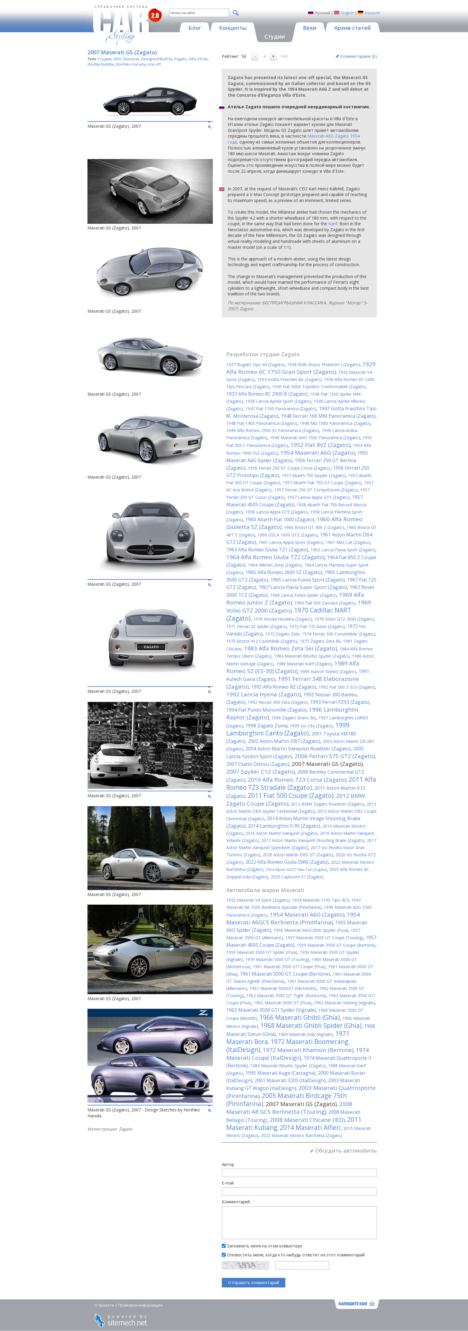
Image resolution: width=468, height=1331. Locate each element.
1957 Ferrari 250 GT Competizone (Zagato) (316, 490)
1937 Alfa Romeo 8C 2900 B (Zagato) (266, 394)
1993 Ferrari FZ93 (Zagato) (340, 702)
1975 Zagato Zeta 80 (320, 641)
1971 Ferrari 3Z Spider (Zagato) (256, 626)
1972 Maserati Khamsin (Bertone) (308, 1050)
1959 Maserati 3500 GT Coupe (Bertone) (336, 945)
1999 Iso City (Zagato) (311, 726)
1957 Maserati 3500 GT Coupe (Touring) (324, 937)
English (347, 13)
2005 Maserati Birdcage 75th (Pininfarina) (286, 1099)
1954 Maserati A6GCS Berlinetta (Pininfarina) (293, 918)
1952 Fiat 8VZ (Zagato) (320, 445)
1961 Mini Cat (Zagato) (348, 542)
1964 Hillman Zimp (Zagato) (275, 565)
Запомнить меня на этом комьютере (264, 1246)
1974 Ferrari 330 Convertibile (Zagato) (338, 634)
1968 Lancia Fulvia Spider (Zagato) (303, 595)
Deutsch (372, 13)
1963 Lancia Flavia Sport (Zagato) (342, 550)
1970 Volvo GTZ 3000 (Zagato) (344, 619)
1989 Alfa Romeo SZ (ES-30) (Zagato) (292, 667)
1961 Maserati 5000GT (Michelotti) (283, 988)
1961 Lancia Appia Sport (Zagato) (290, 542)
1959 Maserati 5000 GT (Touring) (277, 959)
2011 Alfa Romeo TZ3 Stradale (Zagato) (301, 783)
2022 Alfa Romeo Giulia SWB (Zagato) (287, 862)
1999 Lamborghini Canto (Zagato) (288, 729)
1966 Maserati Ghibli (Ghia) (299, 1017)
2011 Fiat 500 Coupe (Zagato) (291, 795)
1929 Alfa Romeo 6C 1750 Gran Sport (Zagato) (300, 368)
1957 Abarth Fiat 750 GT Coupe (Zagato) (322, 482)
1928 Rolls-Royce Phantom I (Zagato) (323, 364)
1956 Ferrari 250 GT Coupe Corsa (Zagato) (289, 468)
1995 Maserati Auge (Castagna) (280, 1073)
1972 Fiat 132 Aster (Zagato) (317, 626)
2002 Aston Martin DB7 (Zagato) (284, 741)
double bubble (100, 64)
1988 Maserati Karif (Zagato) (304, 664)
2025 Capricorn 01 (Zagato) (297, 877)
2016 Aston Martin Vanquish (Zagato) (281, 833)
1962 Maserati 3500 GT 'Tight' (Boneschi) (286, 995)
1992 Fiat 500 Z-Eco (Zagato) (346, 687)
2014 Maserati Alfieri (310, 1127)
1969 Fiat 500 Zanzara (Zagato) (324, 603)
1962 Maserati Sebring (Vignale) (344, 1002)
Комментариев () (358, 56)
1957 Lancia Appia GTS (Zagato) (318, 497)
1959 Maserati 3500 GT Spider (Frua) (261, 952)
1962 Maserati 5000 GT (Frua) (283, 1002)
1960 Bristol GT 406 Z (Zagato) (314, 527)
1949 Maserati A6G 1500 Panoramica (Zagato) (315, 437)
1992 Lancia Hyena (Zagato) (263, 694)
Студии (104, 58)
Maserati (131, 58)
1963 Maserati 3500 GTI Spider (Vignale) (271, 1010)
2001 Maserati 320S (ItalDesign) (290, 1080)
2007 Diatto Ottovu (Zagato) (257, 764)
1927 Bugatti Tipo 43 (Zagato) (255, 364)
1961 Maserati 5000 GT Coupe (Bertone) (285, 974)
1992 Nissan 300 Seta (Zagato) (278, 702)
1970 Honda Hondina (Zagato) (282, 619)
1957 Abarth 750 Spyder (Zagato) (313, 475)
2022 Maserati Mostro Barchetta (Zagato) (301, 1135)
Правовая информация (140, 1305)
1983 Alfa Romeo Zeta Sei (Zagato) (290, 648)
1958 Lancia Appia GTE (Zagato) (276, 512)
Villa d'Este (198, 58)
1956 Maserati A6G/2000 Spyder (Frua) (310, 930)
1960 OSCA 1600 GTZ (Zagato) (288, 535)
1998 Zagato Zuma (266, 725)
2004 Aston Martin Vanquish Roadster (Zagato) (298, 748)
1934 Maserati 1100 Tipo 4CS (320, 900)
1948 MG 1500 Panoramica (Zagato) (335, 423)
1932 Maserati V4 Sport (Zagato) (258, 900)
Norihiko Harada (131, 64)
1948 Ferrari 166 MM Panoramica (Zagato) (328, 416)
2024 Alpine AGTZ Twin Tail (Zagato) (296, 869)
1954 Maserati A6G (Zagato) (317, 452)
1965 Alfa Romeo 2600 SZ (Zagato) (283, 572)
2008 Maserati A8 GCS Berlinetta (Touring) (289, 1108)
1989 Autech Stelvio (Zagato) (328, 671)
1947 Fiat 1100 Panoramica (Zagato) (280, 408)
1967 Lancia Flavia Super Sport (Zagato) (302, 587)
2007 (117, 58)
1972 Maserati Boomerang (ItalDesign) (287, 1045)
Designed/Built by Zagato (164, 58)
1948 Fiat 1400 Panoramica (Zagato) (261, 423)
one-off (154, 64)
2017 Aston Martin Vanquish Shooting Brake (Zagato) (312, 840)
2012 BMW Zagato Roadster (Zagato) (327, 804)
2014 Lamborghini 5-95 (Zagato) (284, 826)
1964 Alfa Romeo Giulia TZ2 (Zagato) (275, 557)
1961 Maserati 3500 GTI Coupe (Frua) (289, 966)
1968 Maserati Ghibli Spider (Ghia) (311, 1025)
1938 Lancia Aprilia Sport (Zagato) (278, 401)
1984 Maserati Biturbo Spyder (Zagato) (312, 656)
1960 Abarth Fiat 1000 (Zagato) (279, 519)
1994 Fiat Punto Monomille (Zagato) (266, 710)
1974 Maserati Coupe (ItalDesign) (297, 1054)
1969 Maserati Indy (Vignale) (305, 1034)
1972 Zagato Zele (282, 634)
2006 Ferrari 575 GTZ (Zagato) (335, 756)
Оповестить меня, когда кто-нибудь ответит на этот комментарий (296, 1255)
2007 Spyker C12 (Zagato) (260, 771)
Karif (332, 223)
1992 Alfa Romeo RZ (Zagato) (283, 687)
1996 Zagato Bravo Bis (293, 718)
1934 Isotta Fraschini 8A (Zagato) (289, 379)
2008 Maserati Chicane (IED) (307, 1120)
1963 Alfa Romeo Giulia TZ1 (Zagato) (267, 549)
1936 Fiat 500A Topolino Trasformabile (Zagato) (319, 386)
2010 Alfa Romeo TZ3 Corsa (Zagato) (297, 780)
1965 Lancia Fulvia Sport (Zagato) (307, 579)
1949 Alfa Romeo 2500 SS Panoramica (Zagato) (272, 430)
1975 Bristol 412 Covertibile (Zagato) (261, 641)
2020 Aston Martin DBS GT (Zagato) (298, 854)
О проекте (104, 1305)
